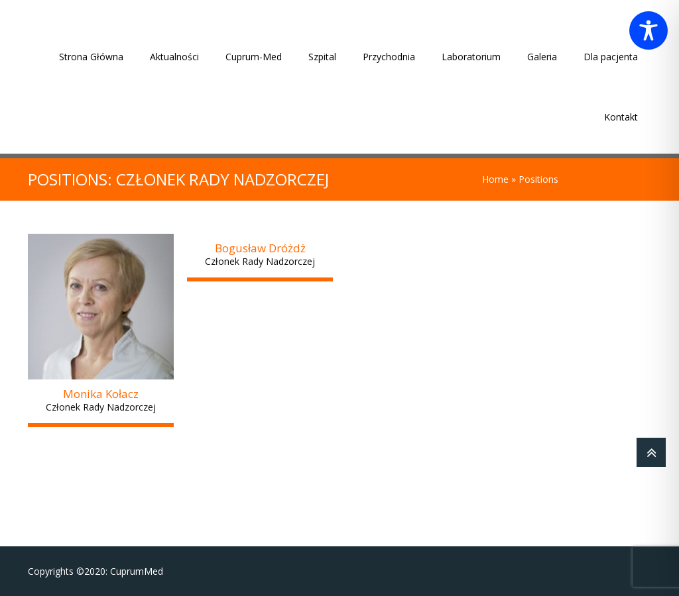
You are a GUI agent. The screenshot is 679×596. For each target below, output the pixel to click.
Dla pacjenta (611, 56)
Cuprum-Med (253, 56)
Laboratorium (471, 56)
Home (495, 179)
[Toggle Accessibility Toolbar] (648, 30)
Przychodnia (389, 56)
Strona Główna (91, 56)
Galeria (542, 56)
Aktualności (174, 56)
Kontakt (621, 117)
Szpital (322, 56)
